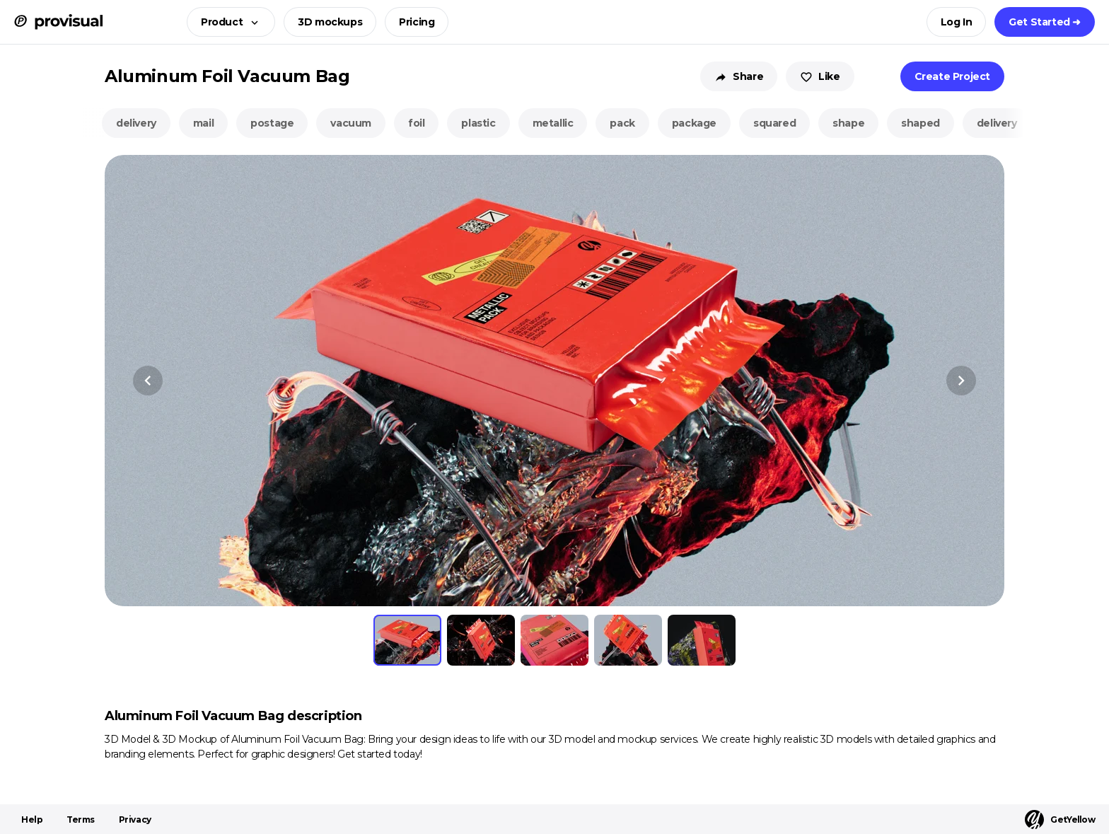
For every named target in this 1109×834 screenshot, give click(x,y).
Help (31, 819)
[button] (226, 22)
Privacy (135, 819)
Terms (80, 819)
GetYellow (1060, 819)
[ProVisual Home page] (58, 22)
